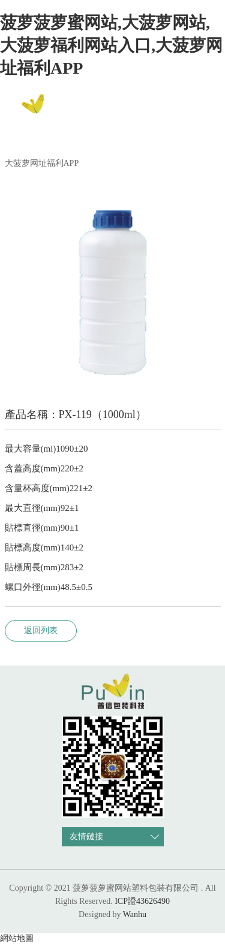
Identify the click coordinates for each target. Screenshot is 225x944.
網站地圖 (17, 938)
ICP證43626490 (142, 901)
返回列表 (41, 630)
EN (203, 108)
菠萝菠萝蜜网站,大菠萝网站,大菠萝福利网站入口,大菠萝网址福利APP (111, 45)
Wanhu (134, 914)
